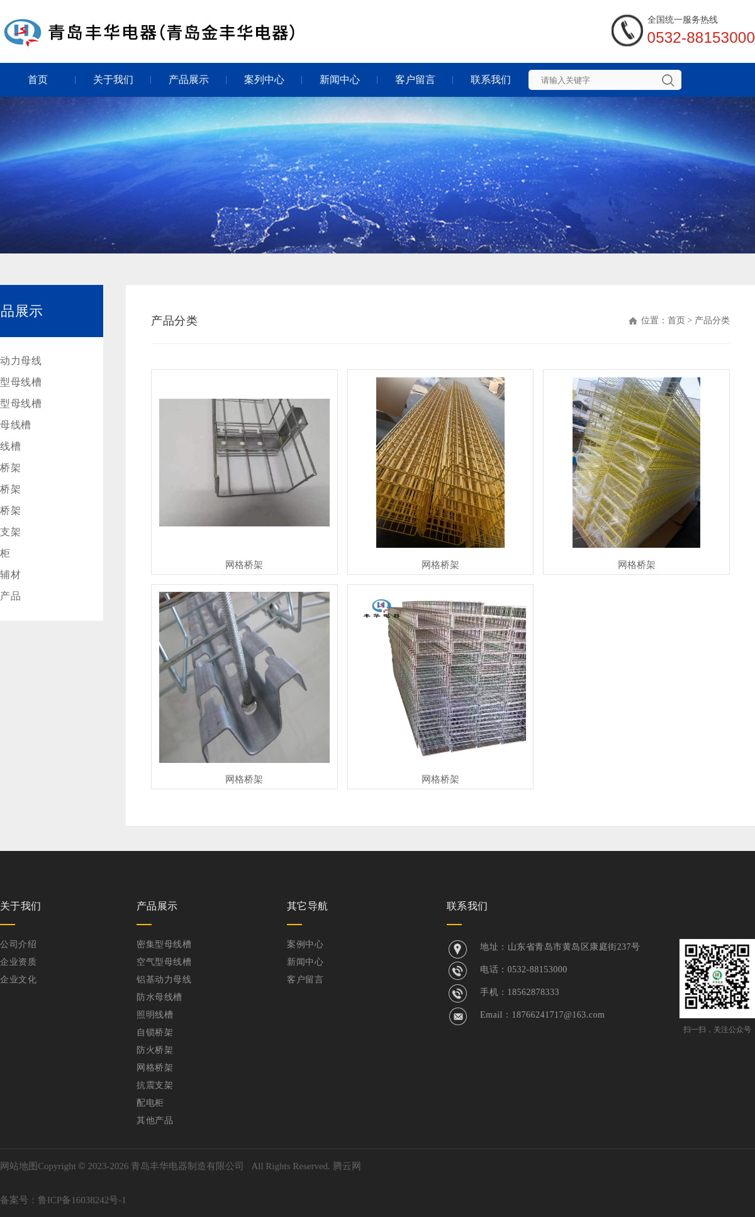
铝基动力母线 (164, 979)
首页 (38, 79)
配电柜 (150, 1103)
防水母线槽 (159, 997)
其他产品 (155, 1120)
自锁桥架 (155, 1032)
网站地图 (19, 1166)
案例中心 (305, 944)
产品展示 (189, 79)
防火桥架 (155, 1050)
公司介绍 (18, 944)
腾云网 (347, 1166)
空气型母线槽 (164, 962)
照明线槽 (155, 1015)
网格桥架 (244, 565)
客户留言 (415, 79)
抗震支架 (155, 1085)
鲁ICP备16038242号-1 (82, 1200)
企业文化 (18, 979)
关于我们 (113, 79)
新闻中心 (340, 79)
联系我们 (491, 79)
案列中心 (264, 79)
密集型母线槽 (164, 944)
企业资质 (18, 962)
